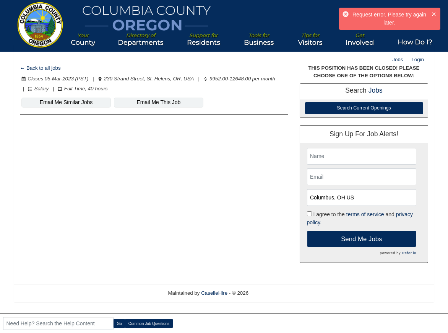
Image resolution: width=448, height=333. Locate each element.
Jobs (397, 59)
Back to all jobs (40, 68)
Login (417, 59)
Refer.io (409, 253)
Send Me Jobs (361, 239)
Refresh (271, 293)
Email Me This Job (159, 102)
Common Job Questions (148, 324)
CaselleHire (214, 293)
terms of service (365, 214)
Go (119, 324)
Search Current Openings (364, 108)
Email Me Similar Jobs (66, 102)
